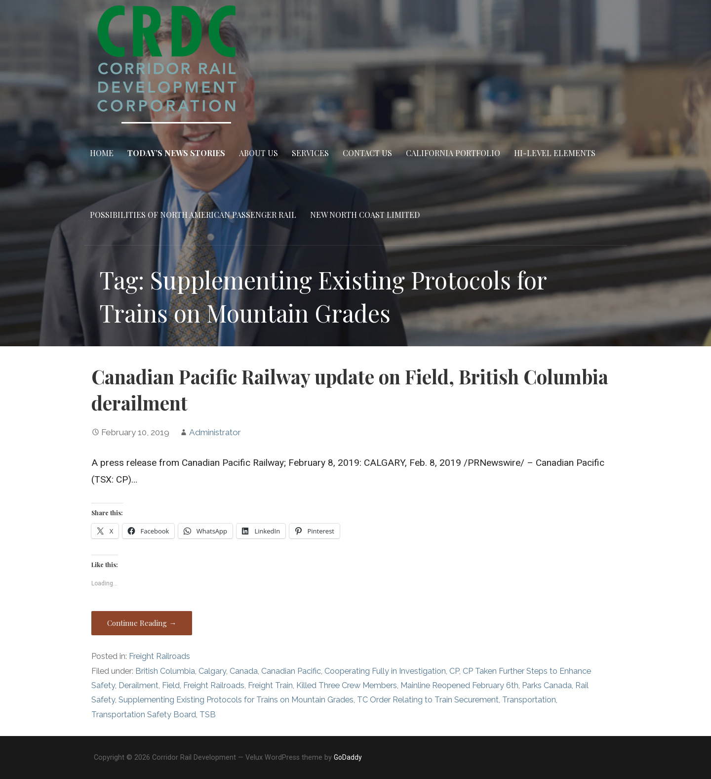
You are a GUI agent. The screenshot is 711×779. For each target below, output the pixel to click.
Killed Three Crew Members (346, 685)
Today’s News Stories (176, 153)
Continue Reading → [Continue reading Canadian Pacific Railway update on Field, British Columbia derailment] (141, 623)
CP (454, 671)
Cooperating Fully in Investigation (385, 671)
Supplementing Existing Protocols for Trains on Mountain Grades (236, 699)
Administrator (215, 432)
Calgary (212, 671)
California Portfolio (453, 153)
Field (171, 685)
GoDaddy (348, 757)
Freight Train (270, 685)
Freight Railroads (159, 656)
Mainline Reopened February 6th (459, 685)
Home (102, 153)
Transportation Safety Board (143, 714)
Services (310, 153)
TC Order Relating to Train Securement (428, 699)
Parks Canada (547, 685)
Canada (244, 671)
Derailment (138, 685)
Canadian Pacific (291, 671)
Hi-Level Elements (554, 153)
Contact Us (367, 153)
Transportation (529, 699)
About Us (258, 153)
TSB (207, 714)
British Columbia (165, 671)
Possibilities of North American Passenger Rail (193, 214)
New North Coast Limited (365, 214)
